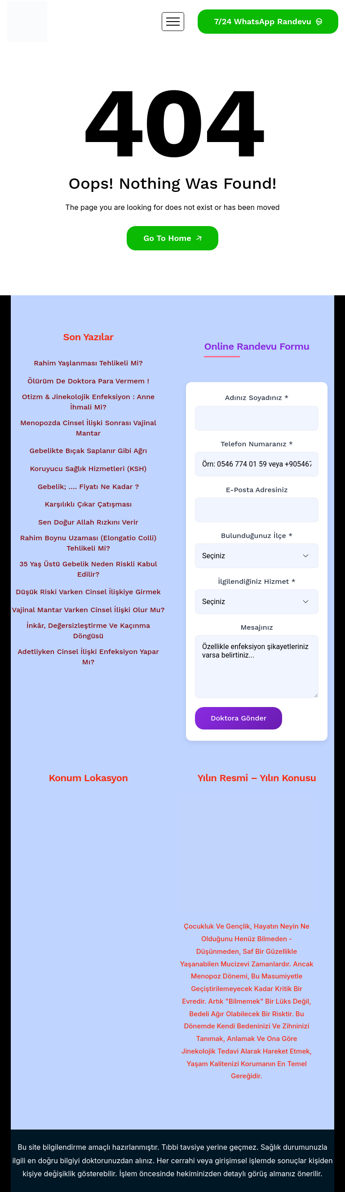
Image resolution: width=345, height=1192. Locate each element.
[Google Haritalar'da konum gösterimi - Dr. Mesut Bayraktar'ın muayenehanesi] (88, 849)
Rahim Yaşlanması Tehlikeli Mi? (88, 363)
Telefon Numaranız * (257, 444)
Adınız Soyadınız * (256, 397)
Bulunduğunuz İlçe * (257, 535)
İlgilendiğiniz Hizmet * (256, 581)
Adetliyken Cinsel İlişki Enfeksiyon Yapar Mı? (88, 656)
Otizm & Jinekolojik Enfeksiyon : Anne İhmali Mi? (88, 401)
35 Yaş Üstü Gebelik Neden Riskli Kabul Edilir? (88, 569)
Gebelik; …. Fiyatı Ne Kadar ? (88, 486)
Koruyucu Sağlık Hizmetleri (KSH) (88, 468)
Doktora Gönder (238, 718)
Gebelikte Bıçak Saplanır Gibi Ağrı (88, 450)
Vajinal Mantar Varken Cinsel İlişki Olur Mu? (88, 609)
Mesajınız (256, 627)
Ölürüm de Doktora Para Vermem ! (88, 381)
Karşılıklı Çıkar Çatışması (88, 504)
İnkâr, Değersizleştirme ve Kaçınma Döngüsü (88, 630)
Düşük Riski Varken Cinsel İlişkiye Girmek (88, 591)
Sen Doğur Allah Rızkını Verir (88, 522)
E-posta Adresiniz (257, 489)
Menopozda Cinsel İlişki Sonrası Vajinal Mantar (88, 427)
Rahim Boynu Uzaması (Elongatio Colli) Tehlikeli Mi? (88, 543)
